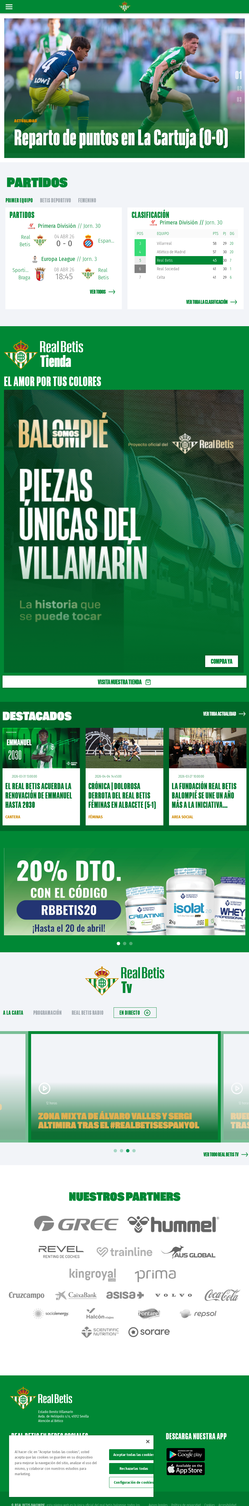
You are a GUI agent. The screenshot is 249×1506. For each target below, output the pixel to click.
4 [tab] (135, 1144)
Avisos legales (157, 1484)
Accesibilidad (227, 1484)
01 (238, 72)
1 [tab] (119, 937)
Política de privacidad (185, 1484)
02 (239, 85)
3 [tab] (132, 937)
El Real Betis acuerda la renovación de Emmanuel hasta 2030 (38, 789)
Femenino (87, 194)
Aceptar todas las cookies (133, 1455)
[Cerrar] (148, 1441)
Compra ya (221, 655)
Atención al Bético (50, 1399)
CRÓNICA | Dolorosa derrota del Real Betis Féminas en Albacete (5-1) (122, 789)
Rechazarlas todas (134, 1468)
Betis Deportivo (55, 194)
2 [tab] (125, 937)
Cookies (209, 1484)
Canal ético (228, 1492)
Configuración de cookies (134, 1482)
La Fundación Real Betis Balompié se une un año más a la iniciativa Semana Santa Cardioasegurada (204, 798)
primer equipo (19, 194)
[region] (81, 1466)
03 (239, 96)
